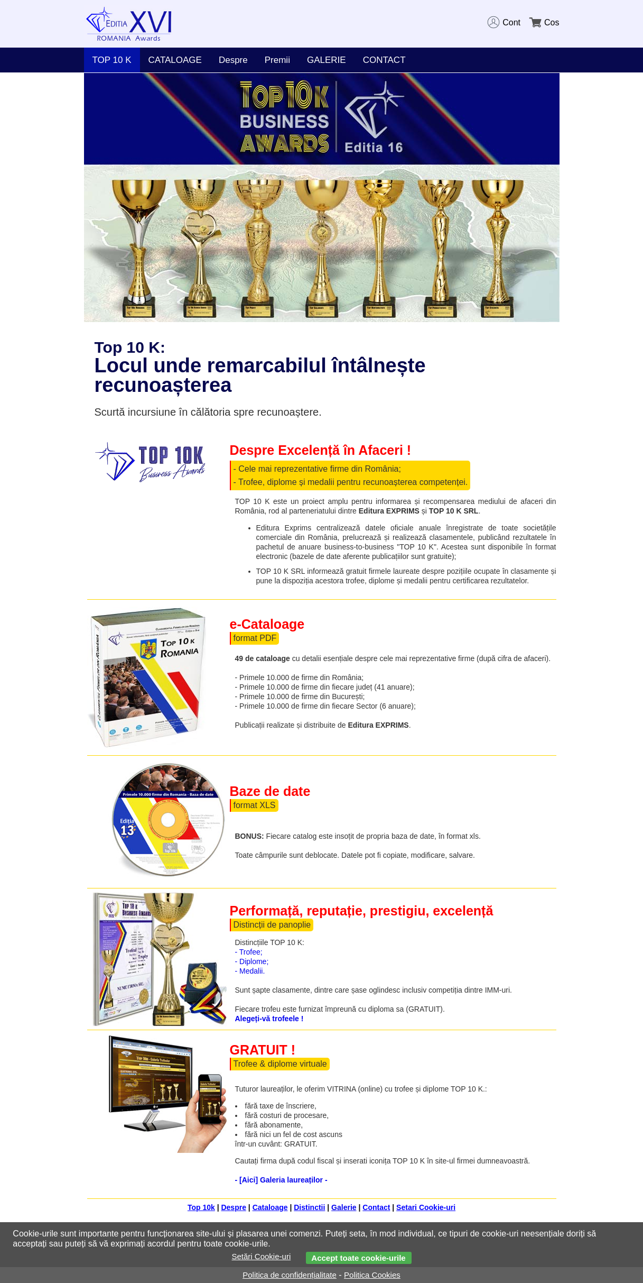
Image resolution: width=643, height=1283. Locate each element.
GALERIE (326, 60)
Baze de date (270, 791)
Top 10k (201, 1207)
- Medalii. (250, 971)
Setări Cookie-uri (261, 1256)
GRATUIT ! (263, 1049)
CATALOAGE (175, 60)
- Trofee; (249, 952)
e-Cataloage (267, 624)
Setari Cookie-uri (425, 1207)
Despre (233, 60)
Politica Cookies (372, 1274)
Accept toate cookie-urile (358, 1257)
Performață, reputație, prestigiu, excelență (361, 910)
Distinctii (309, 1207)
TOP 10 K (112, 60)
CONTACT (384, 60)
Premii (277, 60)
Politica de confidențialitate (290, 1274)
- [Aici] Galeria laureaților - (281, 1180)
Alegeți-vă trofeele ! (269, 1018)
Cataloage (270, 1207)
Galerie (343, 1207)
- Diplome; (252, 961)
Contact (376, 1207)
